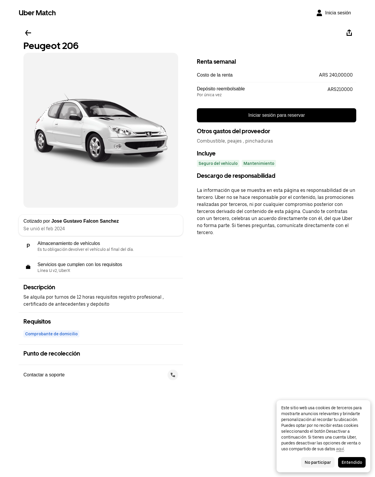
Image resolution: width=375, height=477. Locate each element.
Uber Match (37, 13)
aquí (340, 448)
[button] (276, 75)
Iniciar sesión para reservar (276, 115)
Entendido (352, 462)
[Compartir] (349, 33)
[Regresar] (28, 33)
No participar (318, 462)
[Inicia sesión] (333, 12)
